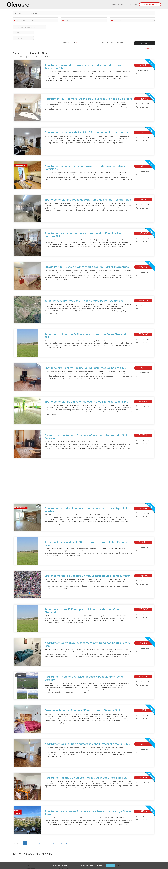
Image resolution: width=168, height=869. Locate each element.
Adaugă (150, 4)
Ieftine (111, 43)
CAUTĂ (144, 43)
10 (57, 843)
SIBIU (20, 13)
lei (74, 43)
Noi (103, 43)
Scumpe (120, 43)
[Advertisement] (79, 482)
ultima (67, 843)
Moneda (66, 43)
